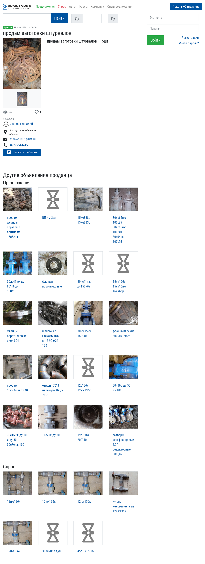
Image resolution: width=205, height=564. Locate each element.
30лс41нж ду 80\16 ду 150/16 (15, 286)
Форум (83, 6)
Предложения (45, 6)
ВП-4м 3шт (49, 218)
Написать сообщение (22, 152)
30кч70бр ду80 (52, 551)
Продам (8, 27)
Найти (59, 18)
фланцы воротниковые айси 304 (17, 336)
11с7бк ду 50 (51, 435)
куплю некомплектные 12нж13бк (123, 506)
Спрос (62, 6)
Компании (97, 6)
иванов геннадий (21, 124)
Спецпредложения (119, 6)
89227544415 (19, 145)
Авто (72, 6)
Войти (156, 40)
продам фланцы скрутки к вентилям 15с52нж (13, 227)
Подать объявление (186, 6)
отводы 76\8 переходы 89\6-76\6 (52, 390)
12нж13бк (13, 501)
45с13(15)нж (85, 551)
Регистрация (190, 38)
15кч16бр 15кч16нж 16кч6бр (119, 286)
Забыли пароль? (188, 43)
